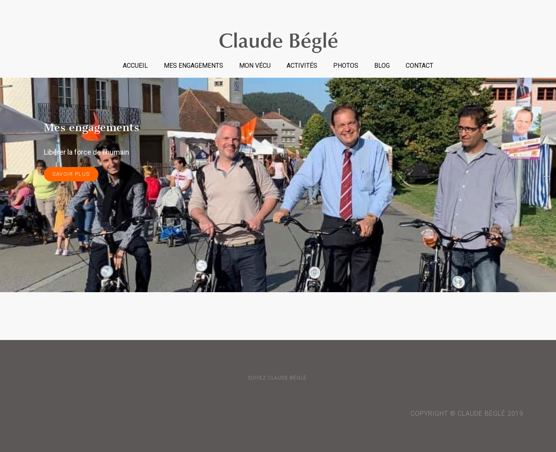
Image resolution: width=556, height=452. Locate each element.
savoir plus (71, 174)
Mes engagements (193, 65)
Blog (382, 65)
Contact (419, 65)
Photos (345, 65)
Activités (302, 65)
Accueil (135, 65)
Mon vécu (255, 65)
